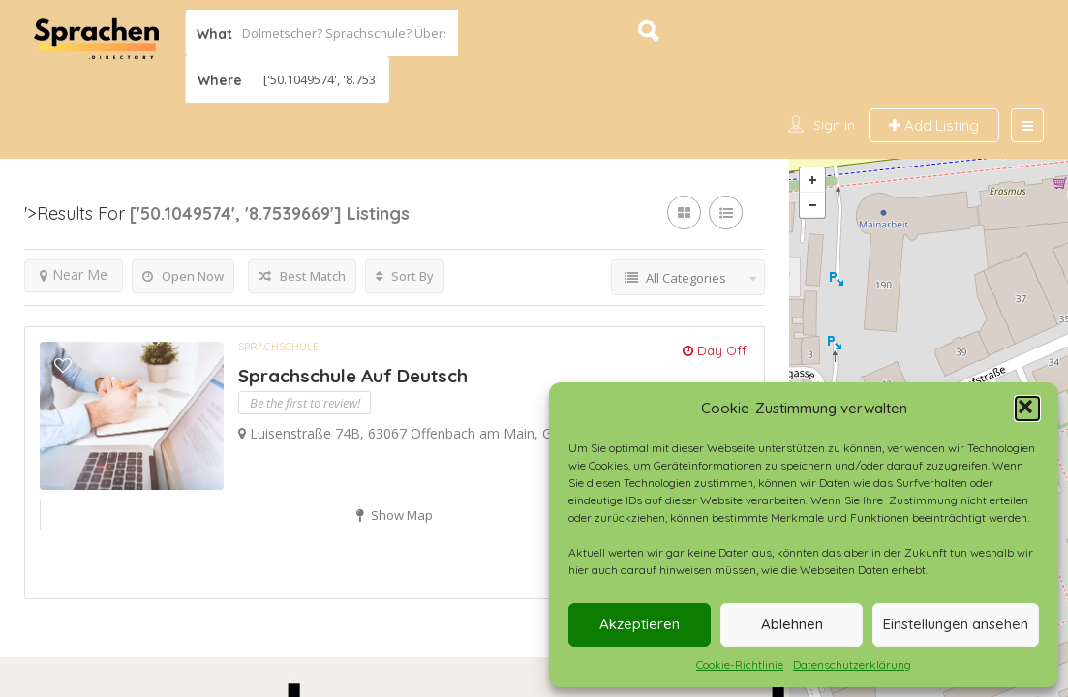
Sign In (834, 125)
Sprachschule (278, 348)
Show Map (394, 517)
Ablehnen (792, 624)
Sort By (405, 278)
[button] (1027, 408)
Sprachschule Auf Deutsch (353, 378)
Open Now (183, 278)
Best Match (302, 278)
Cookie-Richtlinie (739, 664)
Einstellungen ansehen (955, 624)
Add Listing (934, 125)
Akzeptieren (639, 624)
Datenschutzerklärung (852, 664)
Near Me (73, 276)
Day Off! (716, 352)
